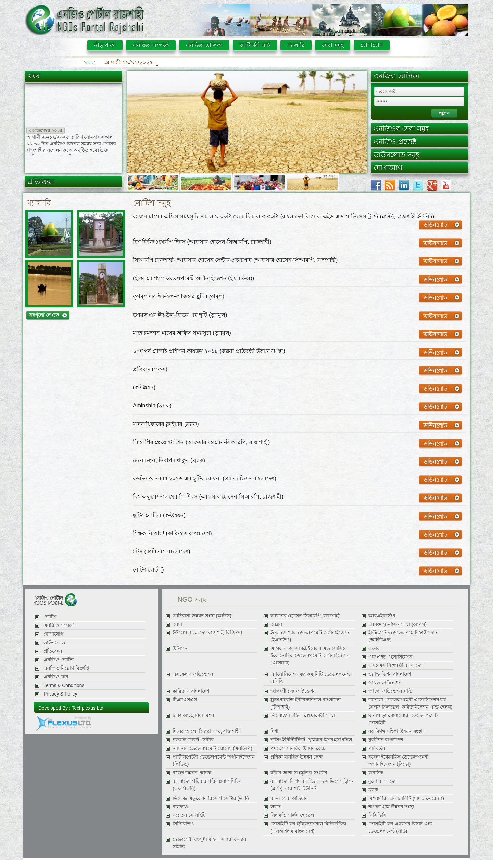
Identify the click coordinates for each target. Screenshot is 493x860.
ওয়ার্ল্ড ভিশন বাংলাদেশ (389, 674)
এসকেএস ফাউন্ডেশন (193, 674)
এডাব (374, 648)
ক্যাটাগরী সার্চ (255, 45)
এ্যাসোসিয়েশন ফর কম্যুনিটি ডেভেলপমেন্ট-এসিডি (311, 678)
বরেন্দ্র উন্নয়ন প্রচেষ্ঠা (192, 772)
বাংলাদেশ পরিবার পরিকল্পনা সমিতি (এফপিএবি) (206, 785)
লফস (275, 806)
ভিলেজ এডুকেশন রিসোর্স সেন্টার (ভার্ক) (211, 798)
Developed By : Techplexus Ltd (70, 708)
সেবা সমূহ (332, 45)
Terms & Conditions (63, 685)
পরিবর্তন (376, 748)
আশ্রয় (276, 624)
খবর (34, 76)
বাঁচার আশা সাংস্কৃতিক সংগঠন (298, 772)
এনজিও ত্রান (55, 676)
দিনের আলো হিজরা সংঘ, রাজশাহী (206, 731)
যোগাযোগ (372, 45)
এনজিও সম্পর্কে (150, 45)
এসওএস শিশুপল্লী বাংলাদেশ (395, 665)
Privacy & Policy (60, 694)
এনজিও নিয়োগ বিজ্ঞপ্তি (66, 668)
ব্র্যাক (373, 790)
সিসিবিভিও (183, 823)
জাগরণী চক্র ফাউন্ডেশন (293, 691)
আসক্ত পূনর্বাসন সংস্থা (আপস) (397, 624)
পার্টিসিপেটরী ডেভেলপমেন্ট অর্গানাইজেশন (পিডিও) (213, 760)
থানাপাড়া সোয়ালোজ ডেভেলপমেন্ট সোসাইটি (403, 719)
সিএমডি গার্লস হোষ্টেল (292, 815)
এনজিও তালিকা (204, 45)
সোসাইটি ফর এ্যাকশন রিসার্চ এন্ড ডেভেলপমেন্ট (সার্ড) (399, 827)
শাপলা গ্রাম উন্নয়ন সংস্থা (391, 806)
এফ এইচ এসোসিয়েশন (390, 657)
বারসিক (375, 772)
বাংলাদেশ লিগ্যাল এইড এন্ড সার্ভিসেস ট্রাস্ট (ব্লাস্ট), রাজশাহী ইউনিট (311, 785)
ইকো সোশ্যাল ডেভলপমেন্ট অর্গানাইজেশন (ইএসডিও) (310, 636)
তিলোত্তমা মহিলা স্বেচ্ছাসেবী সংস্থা (302, 715)
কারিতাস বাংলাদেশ (191, 691)
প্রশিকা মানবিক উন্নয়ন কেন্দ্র (296, 757)
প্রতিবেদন (52, 651)
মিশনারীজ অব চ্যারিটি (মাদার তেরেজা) (406, 798)
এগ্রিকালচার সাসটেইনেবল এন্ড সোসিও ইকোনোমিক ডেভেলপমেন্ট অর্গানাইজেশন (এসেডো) (310, 655)
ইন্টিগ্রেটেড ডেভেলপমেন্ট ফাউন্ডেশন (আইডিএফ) (403, 636)
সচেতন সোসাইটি (189, 815)
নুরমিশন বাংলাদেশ (385, 739)
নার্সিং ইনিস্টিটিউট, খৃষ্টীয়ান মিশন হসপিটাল (311, 739)
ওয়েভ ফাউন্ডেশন (384, 682)
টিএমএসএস (185, 699)
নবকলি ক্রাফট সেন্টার (193, 739)
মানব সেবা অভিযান (289, 798)
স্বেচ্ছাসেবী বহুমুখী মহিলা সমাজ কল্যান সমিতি (209, 843)
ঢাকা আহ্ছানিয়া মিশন (193, 715)
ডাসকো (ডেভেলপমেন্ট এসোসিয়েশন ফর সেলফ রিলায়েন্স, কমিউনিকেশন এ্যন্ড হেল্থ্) (410, 703)
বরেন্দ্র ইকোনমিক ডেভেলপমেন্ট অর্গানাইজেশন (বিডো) (398, 760)
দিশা (274, 731)
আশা (177, 624)
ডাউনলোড (54, 642)
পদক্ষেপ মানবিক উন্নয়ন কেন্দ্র (297, 748)
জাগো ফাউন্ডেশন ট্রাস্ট (390, 691)
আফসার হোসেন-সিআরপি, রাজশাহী (305, 615)
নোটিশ (49, 616)
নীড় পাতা (105, 45)
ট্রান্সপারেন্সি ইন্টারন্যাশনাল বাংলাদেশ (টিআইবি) (305, 703)
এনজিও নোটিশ (58, 659)
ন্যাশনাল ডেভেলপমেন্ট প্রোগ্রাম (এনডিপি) (212, 748)
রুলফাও (180, 806)
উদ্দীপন (180, 648)
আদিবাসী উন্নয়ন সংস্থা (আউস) (202, 615)
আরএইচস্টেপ (381, 615)
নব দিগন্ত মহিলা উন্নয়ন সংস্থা (395, 731)
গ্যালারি (296, 45)
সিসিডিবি (377, 815)
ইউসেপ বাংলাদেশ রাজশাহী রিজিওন (207, 632)
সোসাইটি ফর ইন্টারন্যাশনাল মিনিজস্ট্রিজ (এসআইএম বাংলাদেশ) (308, 827)
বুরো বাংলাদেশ (382, 781)
